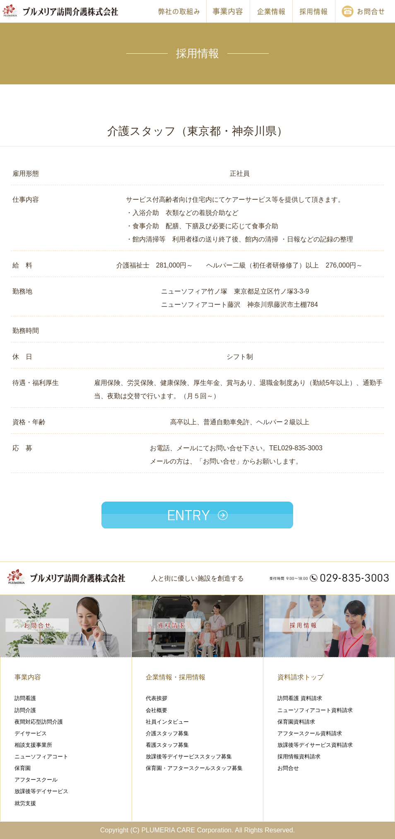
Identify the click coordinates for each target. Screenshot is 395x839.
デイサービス (30, 733)
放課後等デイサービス (41, 791)
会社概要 (156, 710)
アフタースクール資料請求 (309, 733)
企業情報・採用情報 (175, 677)
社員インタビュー (167, 722)
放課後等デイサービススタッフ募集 (189, 756)
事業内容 (27, 677)
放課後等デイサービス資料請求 (315, 745)
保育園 (22, 768)
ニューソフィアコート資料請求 (315, 710)
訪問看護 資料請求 (299, 698)
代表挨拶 (156, 698)
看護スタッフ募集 (167, 745)
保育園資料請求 (296, 722)
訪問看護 (25, 698)
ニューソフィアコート (41, 756)
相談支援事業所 (33, 745)
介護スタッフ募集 (167, 733)
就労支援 (25, 803)
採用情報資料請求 (298, 756)
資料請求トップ (300, 677)
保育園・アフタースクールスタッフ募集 (194, 768)
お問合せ (288, 768)
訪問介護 (25, 710)
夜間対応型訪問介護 (38, 722)
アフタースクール (36, 780)
